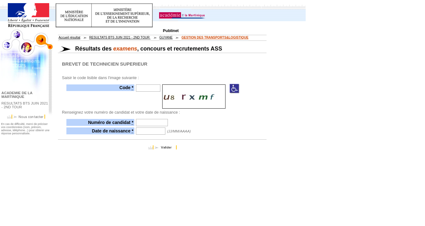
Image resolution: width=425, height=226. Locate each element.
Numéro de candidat (110, 122)
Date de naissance (112, 130)
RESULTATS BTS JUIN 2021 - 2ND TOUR (120, 37)
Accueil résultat (69, 37)
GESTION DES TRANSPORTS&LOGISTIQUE (214, 37)
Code (126, 87)
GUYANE (166, 37)
